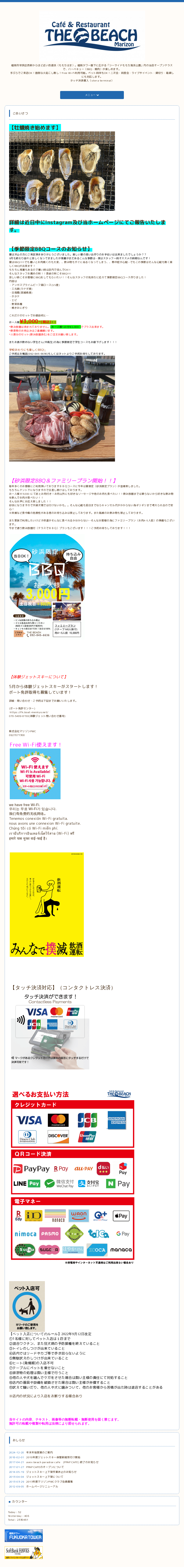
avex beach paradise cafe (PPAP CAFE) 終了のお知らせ (62, 1462)
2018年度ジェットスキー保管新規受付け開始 (53, 1457)
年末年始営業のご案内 (39, 1452)
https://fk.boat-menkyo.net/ (29, 712)
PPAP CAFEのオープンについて (45, 1467)
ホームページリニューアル (42, 1486)
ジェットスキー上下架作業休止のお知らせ (51, 1472)
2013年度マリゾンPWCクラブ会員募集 (49, 1481)
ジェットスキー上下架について (44, 1477)
